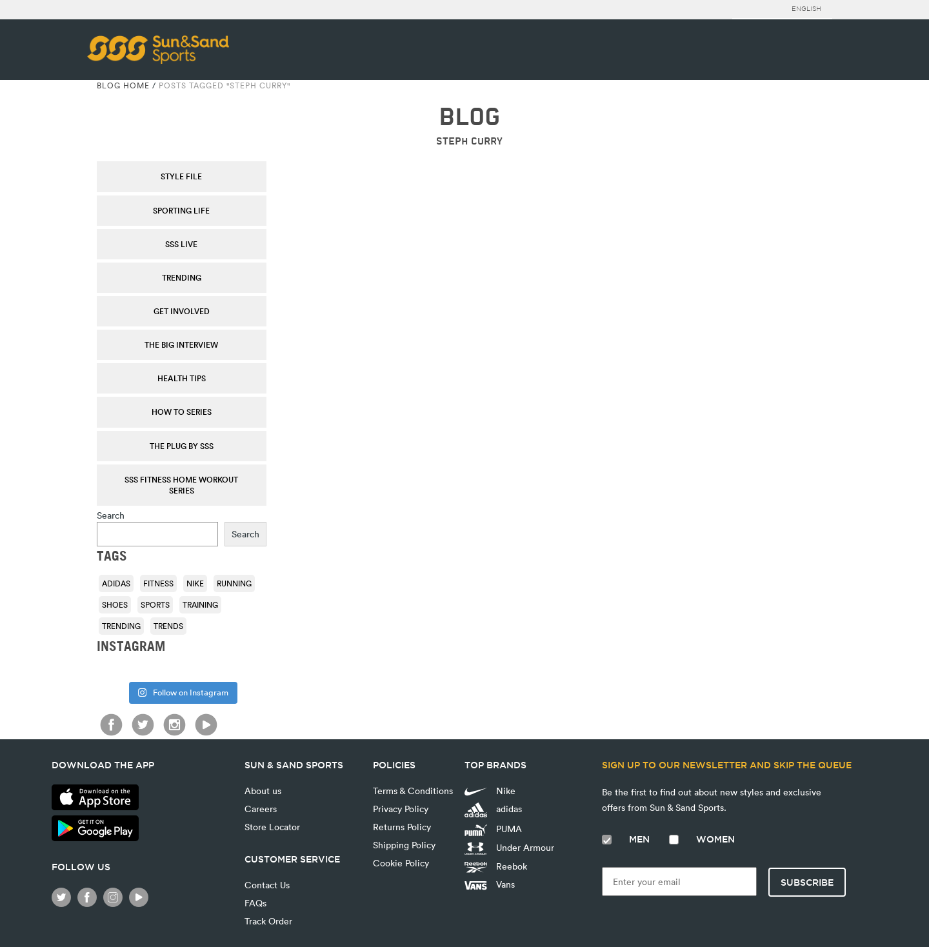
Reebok (495, 866)
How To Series (182, 411)
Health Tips (181, 378)
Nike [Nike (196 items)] (195, 583)
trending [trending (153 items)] (121, 626)
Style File (181, 176)
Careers (261, 808)
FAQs (255, 903)
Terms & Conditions (413, 790)
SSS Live (181, 244)
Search (111, 515)
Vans (489, 884)
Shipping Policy (404, 845)
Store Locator (272, 827)
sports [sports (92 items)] (155, 604)
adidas (493, 809)
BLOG (469, 117)
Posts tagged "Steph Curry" (224, 85)
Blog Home (123, 85)
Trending (181, 277)
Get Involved (182, 311)
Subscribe (807, 882)
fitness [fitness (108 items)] (158, 583)
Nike (489, 790)
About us (263, 790)
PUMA (493, 828)
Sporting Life (181, 210)
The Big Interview (181, 344)
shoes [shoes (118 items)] (115, 604)
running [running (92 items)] (234, 583)
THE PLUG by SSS (182, 446)
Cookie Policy (401, 863)
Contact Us (267, 885)
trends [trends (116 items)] (168, 626)
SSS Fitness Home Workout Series (181, 484)
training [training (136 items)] (200, 604)
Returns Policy (402, 827)
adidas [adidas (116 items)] (116, 583)
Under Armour (509, 848)
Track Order (268, 921)
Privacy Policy (400, 808)
